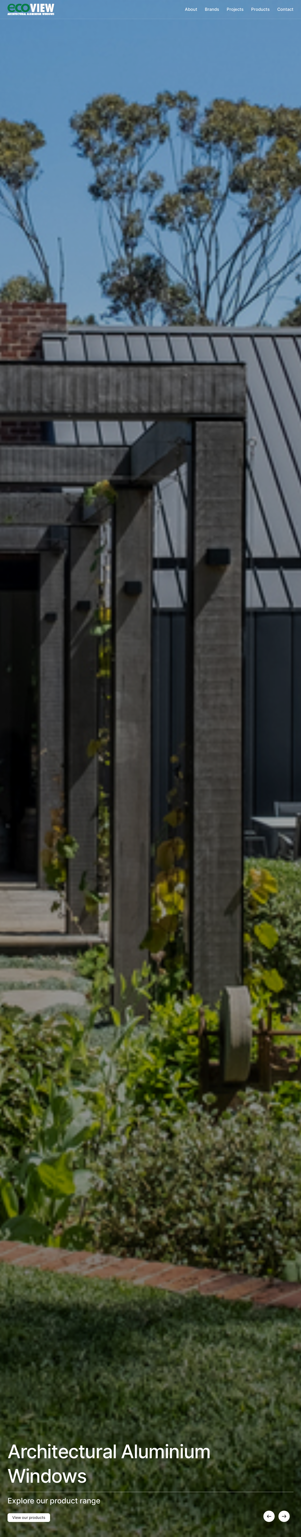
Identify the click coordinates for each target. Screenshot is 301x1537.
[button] (269, 1516)
